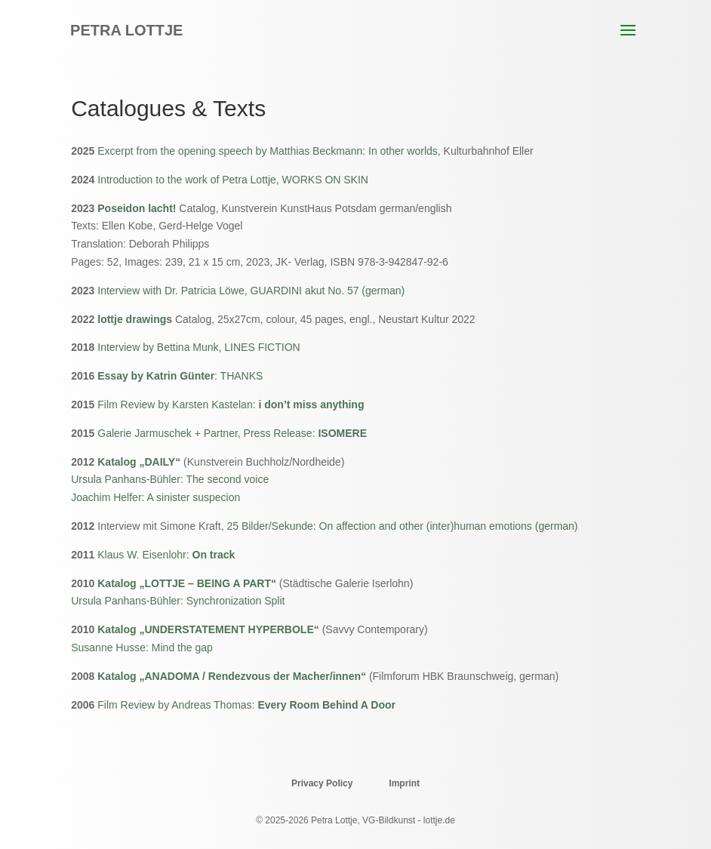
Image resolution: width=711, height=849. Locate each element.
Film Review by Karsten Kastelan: (230, 404)
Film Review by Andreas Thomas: (246, 705)
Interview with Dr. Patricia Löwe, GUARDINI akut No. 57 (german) (251, 291)
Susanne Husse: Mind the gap (142, 647)
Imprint (404, 783)
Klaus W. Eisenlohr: (166, 555)
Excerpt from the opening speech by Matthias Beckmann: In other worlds (267, 151)
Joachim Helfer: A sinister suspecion (155, 497)
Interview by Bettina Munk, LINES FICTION (198, 347)
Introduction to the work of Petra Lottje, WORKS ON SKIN (232, 180)
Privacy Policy (321, 783)
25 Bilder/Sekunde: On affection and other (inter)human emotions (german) (401, 526)
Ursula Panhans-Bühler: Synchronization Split (178, 601)
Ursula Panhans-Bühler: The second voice (170, 479)
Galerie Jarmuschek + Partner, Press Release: (232, 433)
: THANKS (180, 376)
